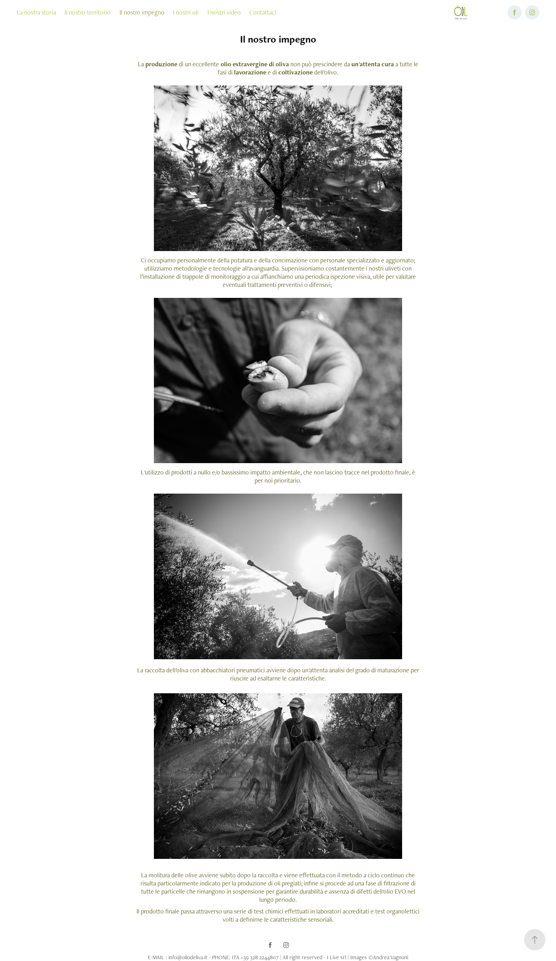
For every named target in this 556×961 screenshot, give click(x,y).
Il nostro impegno (142, 12)
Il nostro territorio (88, 12)
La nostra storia (36, 12)
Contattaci (262, 12)
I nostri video (224, 12)
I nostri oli (186, 12)
